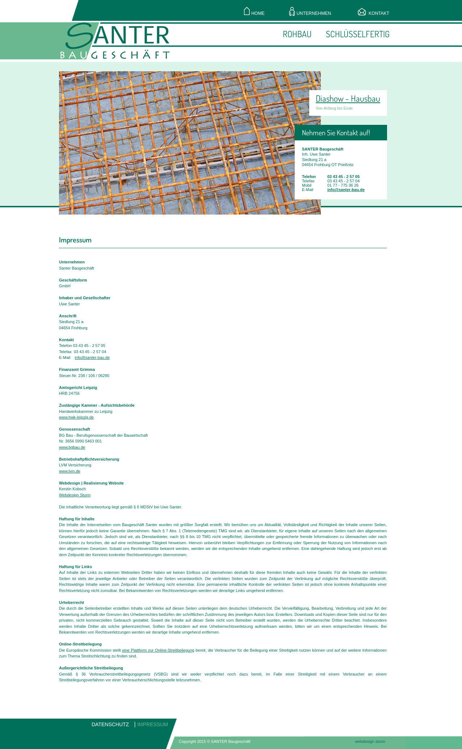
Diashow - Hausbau (348, 98)
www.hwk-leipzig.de (76, 417)
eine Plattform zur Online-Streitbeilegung (158, 650)
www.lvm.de (69, 471)
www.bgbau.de (72, 447)
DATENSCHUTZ (110, 724)
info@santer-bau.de (346, 189)
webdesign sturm (370, 741)
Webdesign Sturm (75, 495)
